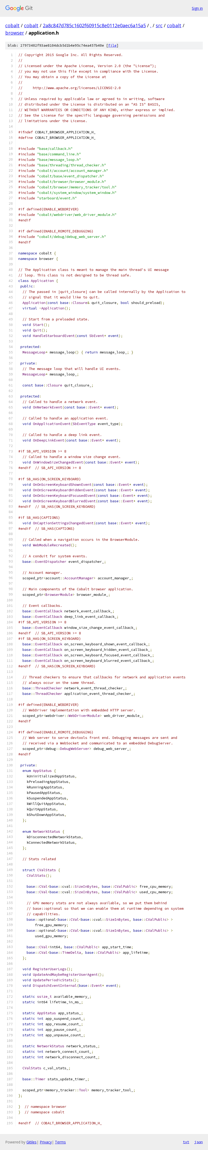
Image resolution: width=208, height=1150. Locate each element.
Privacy (46, 1142)
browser (14, 33)
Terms (60, 1142)
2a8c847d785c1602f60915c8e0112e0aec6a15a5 (94, 25)
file (112, 45)
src (159, 25)
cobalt (12, 25)
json (198, 1142)
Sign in (197, 8)
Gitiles (31, 1142)
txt (186, 1142)
